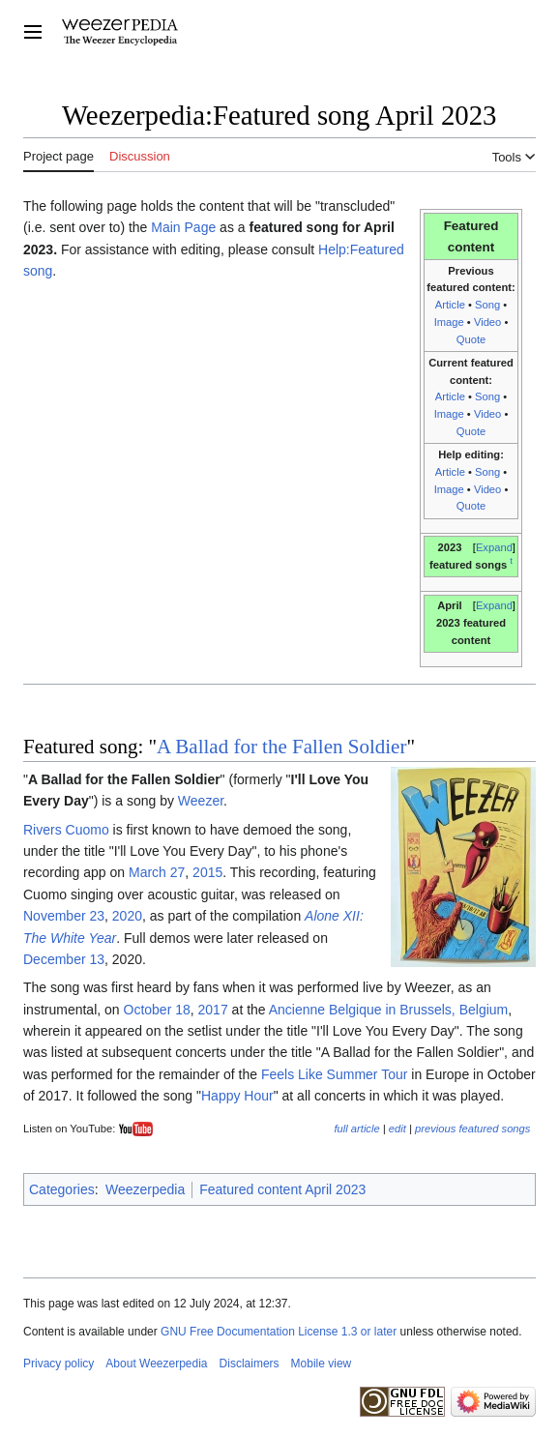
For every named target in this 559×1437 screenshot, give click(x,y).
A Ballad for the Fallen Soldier (281, 746)
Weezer (200, 800)
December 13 (63, 959)
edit (397, 1128)
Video (487, 322)
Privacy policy (58, 1363)
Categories (62, 1189)
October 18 (157, 1009)
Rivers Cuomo (66, 829)
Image (449, 322)
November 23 (63, 916)
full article (356, 1128)
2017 (213, 1009)
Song (487, 304)
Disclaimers (250, 1363)
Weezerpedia (145, 1189)
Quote (470, 339)
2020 (127, 916)
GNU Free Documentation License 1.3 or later (279, 1331)
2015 (207, 872)
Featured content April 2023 (282, 1189)
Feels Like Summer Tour (334, 1074)
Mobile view (321, 1363)
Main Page (183, 227)
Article (450, 304)
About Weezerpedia (156, 1363)
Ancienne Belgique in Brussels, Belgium (388, 1009)
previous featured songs (472, 1128)
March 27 (157, 872)
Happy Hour (237, 1095)
